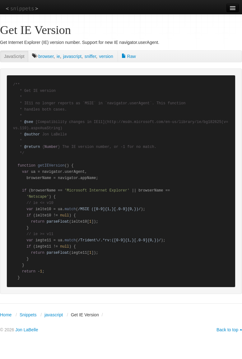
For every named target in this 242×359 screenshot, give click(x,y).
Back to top (227, 329)
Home (6, 314)
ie (58, 56)
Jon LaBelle (26, 329)
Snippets (28, 314)
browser (46, 56)
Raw (129, 56)
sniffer (90, 56)
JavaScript (14, 56)
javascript (72, 56)
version (106, 56)
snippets (22, 8)
